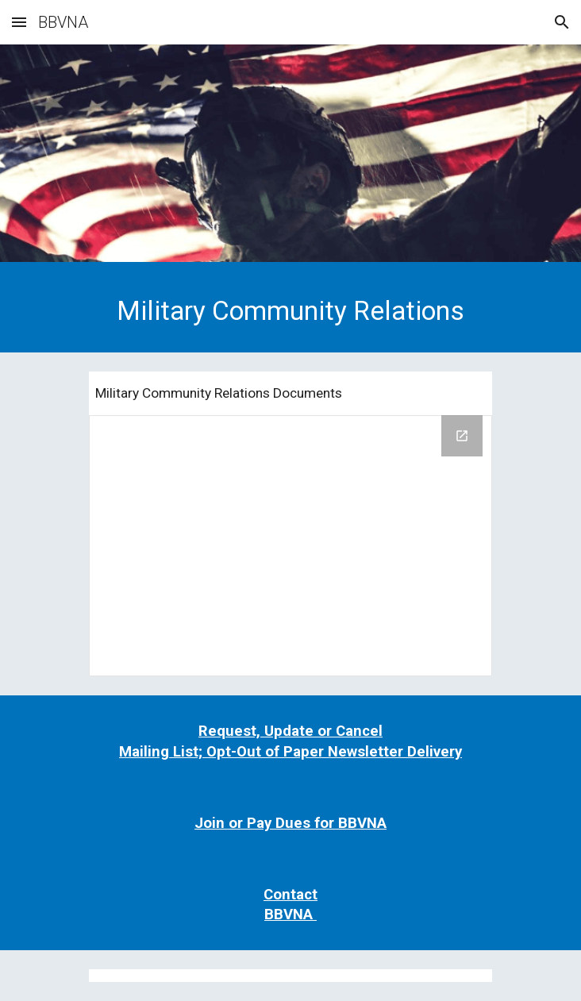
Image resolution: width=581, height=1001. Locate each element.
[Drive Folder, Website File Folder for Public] (290, 545)
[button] (19, 22)
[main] (290, 311)
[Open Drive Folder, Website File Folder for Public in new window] (462, 435)
